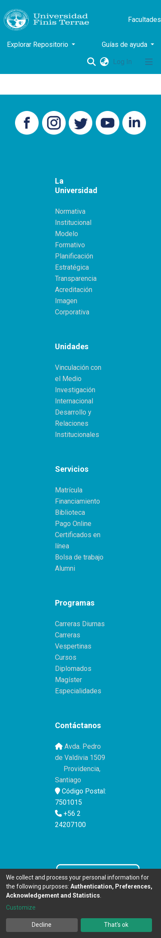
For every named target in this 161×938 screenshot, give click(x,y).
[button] (104, 62)
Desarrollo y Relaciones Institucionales (77, 423)
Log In (123, 62)
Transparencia (76, 278)
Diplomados (73, 668)
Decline (42, 924)
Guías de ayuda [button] (125, 44)
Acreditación (73, 290)
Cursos (65, 657)
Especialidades (78, 691)
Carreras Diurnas (80, 624)
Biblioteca (70, 512)
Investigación (75, 390)
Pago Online (73, 524)
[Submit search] (91, 62)
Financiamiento (77, 501)
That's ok (116, 924)
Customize (21, 907)
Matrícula (68, 490)
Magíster (68, 680)
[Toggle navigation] (149, 62)
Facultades (144, 19)
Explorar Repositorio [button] (38, 44)
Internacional (74, 401)
